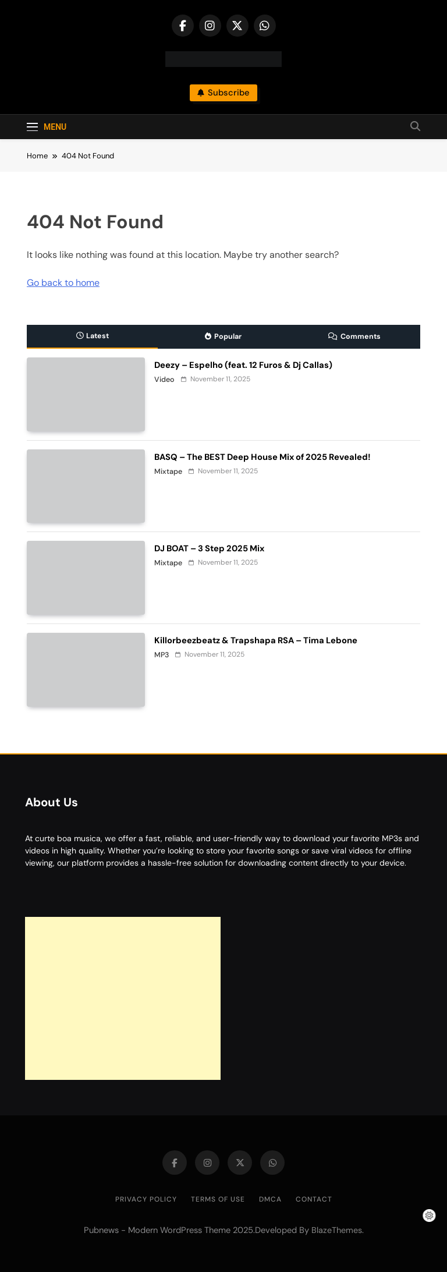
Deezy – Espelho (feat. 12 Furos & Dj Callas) (243, 365)
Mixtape (168, 471)
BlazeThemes (336, 1230)
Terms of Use (218, 1199)
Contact (314, 1199)
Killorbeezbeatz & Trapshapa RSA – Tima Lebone (255, 640)
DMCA (270, 1199)
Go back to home (63, 283)
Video (164, 379)
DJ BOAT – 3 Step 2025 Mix (209, 548)
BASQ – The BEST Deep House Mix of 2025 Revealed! (262, 457)
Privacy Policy (146, 1199)
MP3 (161, 654)
